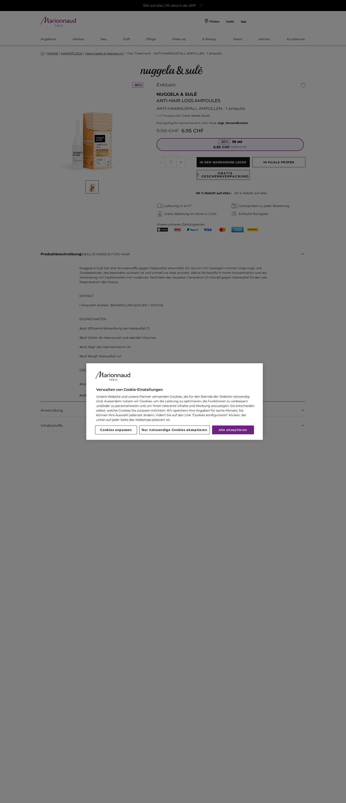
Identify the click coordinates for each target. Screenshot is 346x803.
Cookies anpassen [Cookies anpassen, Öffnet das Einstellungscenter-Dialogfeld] (116, 430)
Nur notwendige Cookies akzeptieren (174, 430)
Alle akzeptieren (233, 430)
